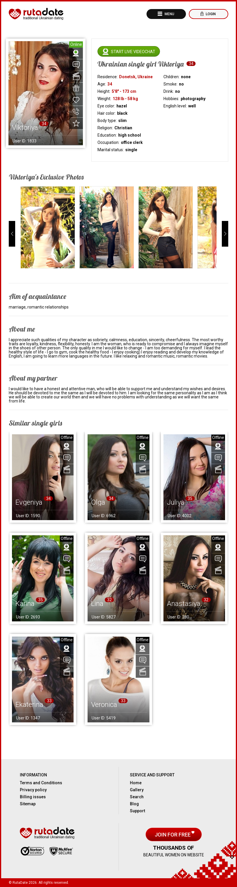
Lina (97, 604)
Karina (24, 604)
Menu (169, 14)
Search (137, 796)
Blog (134, 803)
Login (210, 14)
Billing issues (33, 796)
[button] (12, 234)
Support (137, 810)
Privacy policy (33, 789)
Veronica (104, 704)
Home (136, 782)
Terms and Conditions (41, 782)
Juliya (175, 502)
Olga (98, 502)
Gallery (137, 789)
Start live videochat (133, 51)
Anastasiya (183, 604)
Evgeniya (28, 502)
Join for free (173, 835)
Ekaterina (29, 704)
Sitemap (28, 803)
